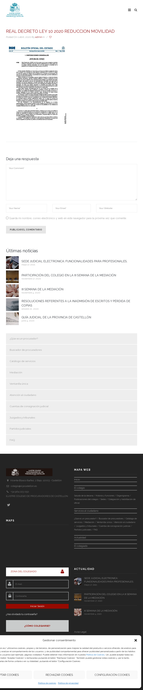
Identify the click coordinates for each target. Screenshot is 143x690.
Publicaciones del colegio (86, 499)
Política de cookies (47, 683)
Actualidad (80, 537)
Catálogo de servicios (22, 361)
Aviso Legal (80, 631)
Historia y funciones (105, 496)
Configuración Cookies (112, 675)
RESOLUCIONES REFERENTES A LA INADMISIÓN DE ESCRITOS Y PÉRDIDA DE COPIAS (75, 303)
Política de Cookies (95, 654)
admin (38, 37)
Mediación (16, 372)
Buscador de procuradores (26, 349)
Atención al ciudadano (23, 395)
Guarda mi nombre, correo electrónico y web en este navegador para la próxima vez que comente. (68, 218)
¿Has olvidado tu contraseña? (21, 614)
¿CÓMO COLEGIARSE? (37, 625)
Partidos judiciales (20, 428)
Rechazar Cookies (59, 675)
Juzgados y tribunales (22, 417)
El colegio (79, 488)
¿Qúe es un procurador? (24, 338)
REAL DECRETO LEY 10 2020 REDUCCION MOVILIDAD (60, 31)
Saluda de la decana (83, 496)
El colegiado (80, 546)
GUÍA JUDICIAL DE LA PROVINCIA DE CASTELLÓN (56, 317)
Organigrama (123, 496)
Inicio (77, 479)
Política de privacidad (68, 683)
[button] (136, 640)
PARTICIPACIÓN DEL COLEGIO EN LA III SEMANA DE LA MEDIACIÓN (68, 275)
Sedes (103, 499)
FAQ (12, 439)
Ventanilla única (19, 383)
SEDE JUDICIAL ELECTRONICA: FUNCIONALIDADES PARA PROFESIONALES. (74, 261)
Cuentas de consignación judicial (29, 406)
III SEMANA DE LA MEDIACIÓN (42, 289)
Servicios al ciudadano (86, 510)
